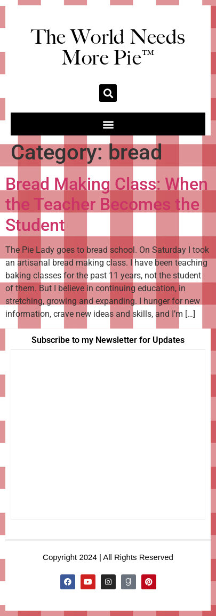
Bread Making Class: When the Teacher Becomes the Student (106, 204)
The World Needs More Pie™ (108, 47)
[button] (108, 93)
